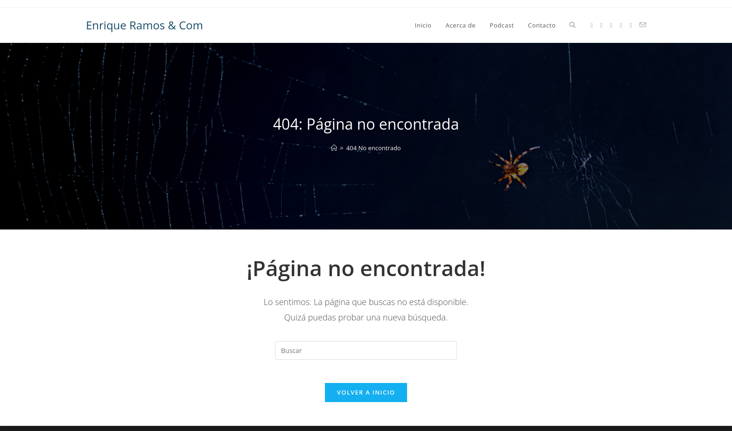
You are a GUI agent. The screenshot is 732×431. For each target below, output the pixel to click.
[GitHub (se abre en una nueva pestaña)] (631, 25)
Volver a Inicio (366, 397)
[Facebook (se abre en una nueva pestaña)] (601, 25)
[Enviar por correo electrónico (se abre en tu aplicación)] (643, 24)
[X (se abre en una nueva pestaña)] (591, 25)
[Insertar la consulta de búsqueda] (366, 350)
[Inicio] (334, 148)
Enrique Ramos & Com (144, 25)
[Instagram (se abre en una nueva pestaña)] (611, 25)
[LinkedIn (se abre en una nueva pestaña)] (621, 25)
